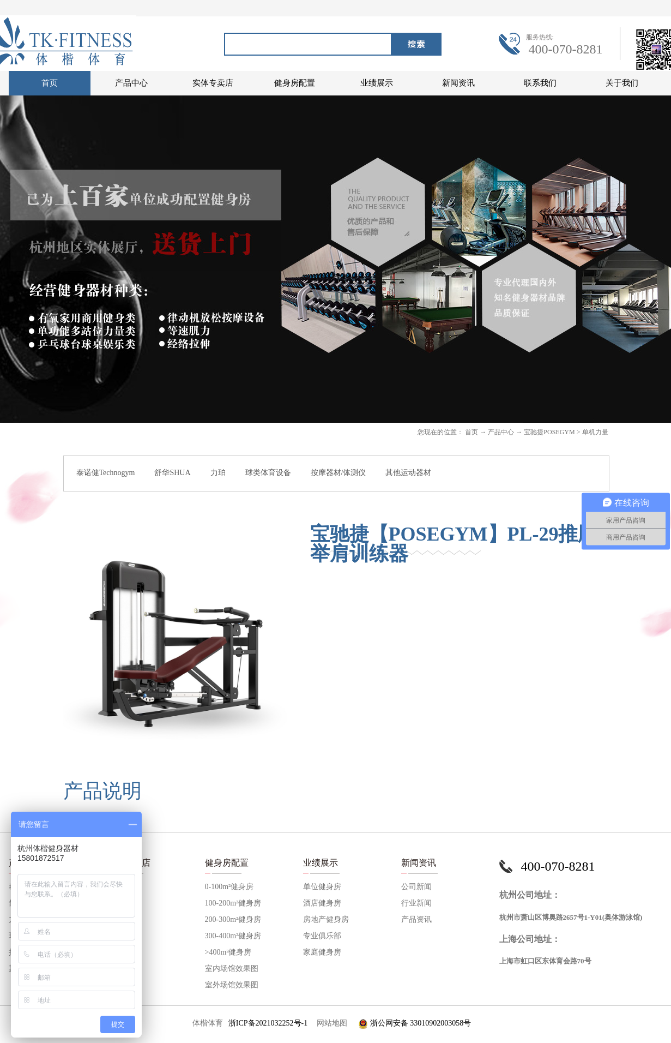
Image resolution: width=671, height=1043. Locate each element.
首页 (49, 83)
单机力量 (595, 432)
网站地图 (330, 1023)
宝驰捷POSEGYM (549, 432)
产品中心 (501, 432)
